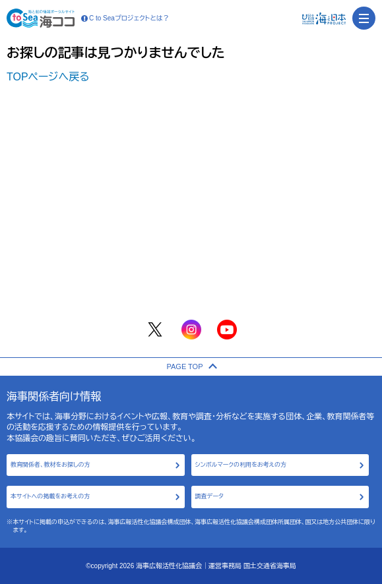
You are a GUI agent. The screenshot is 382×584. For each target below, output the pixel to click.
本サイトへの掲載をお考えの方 (50, 496)
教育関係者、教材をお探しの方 (50, 464)
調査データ (209, 496)
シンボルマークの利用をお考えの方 (241, 464)
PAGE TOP (190, 366)
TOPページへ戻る (48, 76)
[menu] (363, 18)
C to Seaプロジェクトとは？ (125, 18)
